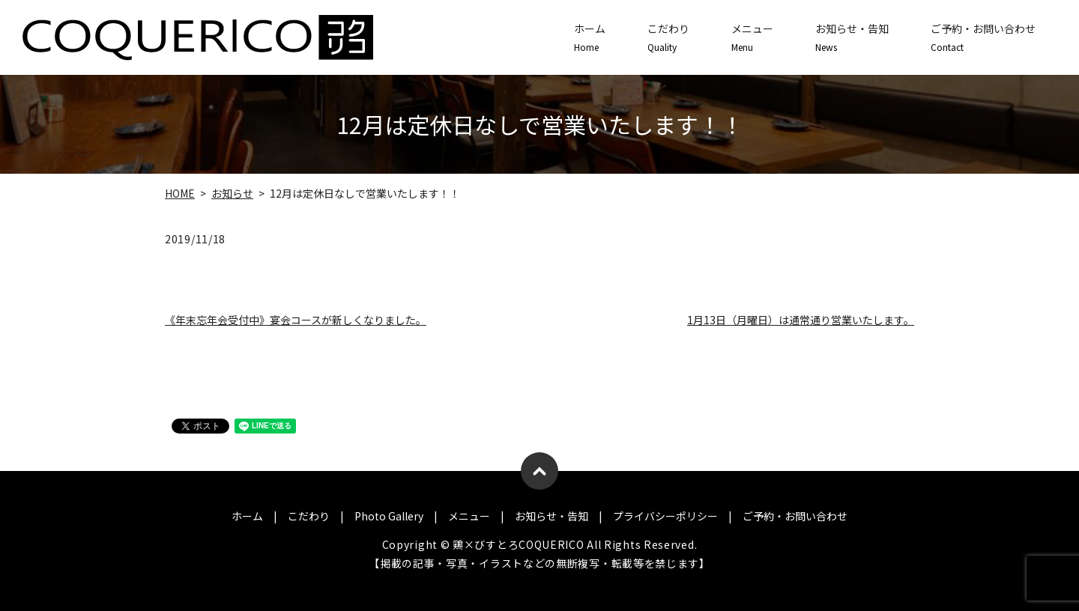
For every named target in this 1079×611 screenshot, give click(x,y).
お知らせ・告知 (852, 37)
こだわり (668, 37)
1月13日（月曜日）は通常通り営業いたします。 (800, 319)
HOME (180, 193)
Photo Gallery (388, 515)
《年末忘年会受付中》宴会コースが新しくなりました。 (295, 319)
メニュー (752, 37)
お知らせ (232, 193)
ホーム (589, 37)
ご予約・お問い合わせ (983, 37)
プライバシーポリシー (665, 515)
